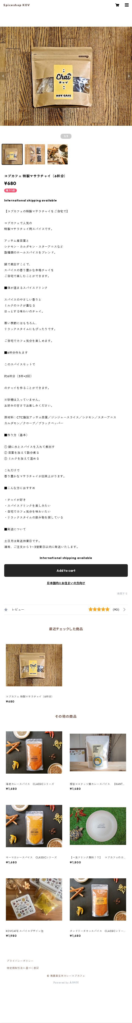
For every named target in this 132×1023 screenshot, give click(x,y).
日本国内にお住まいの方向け (66, 583)
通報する (122, 593)
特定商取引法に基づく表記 (23, 968)
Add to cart (66, 570)
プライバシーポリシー (20, 960)
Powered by (66, 982)
